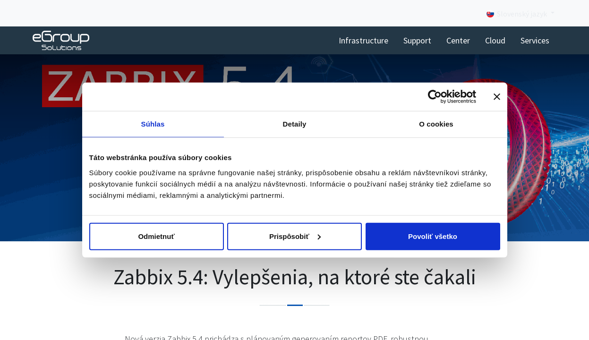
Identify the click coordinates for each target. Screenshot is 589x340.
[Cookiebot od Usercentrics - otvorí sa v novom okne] (434, 97)
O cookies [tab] (436, 124)
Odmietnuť (156, 236)
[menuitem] (363, 40)
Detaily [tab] (295, 124)
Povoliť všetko (432, 236)
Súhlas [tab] (153, 124)
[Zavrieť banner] (497, 97)
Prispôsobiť (295, 236)
